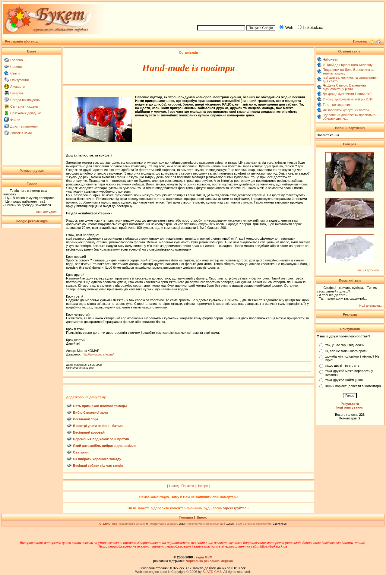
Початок (187, 486)
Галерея (16, 93)
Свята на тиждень (24, 106)
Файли (15, 120)
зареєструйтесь (235, 508)
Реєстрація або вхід (21, 41)
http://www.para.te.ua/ (98, 354)
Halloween (330, 59)
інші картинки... (369, 270)
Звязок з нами (21, 133)
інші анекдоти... (48, 212)
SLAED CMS (212, 571)
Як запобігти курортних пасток (346, 110)
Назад (174, 486)
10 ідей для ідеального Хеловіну (347, 65)
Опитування (19, 80)
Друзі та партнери (24, 126)
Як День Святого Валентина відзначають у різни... (344, 87)
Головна (16, 60)
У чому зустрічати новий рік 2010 (348, 99)
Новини (16, 66)
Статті (15, 73)
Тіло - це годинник (336, 104)
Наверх (202, 486)
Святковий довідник (25, 113)
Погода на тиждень (25, 100)
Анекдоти (17, 86)
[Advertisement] (288, 12)
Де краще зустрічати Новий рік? (347, 94)
